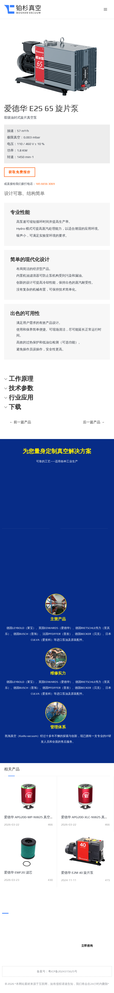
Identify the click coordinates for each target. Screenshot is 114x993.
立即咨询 (87, 945)
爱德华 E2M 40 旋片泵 (77, 873)
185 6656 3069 (45, 183)
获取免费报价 (20, 172)
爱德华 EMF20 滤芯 (18, 872)
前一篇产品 (20, 422)
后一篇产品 (94, 422)
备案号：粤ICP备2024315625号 (57, 971)
